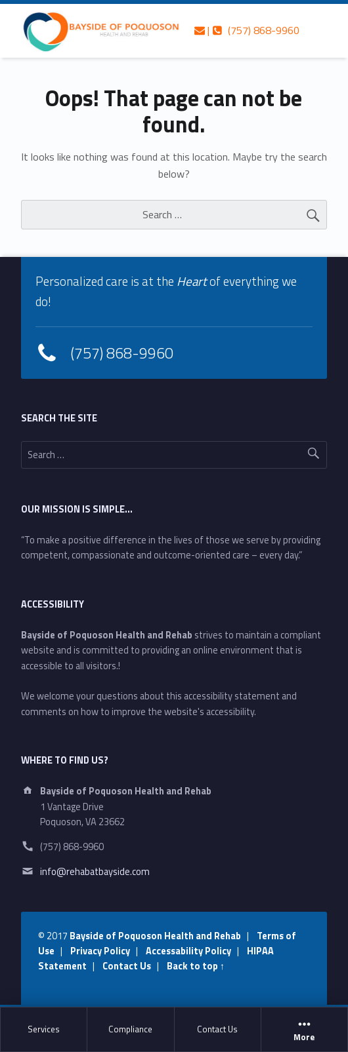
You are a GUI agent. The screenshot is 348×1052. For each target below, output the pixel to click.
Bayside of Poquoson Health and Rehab (155, 936)
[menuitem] (44, 1029)
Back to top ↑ (196, 966)
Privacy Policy (100, 951)
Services (44, 1029)
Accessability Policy (188, 951)
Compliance (130, 1029)
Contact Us (217, 1029)
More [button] (304, 1029)
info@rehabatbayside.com (95, 872)
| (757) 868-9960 (246, 30)
